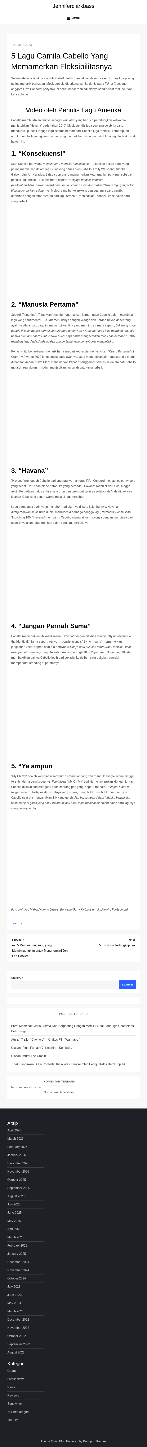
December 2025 (18, 1163)
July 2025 (13, 1204)
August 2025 (15, 1196)
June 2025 (14, 1212)
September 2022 (18, 1344)
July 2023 (13, 1286)
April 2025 (14, 1229)
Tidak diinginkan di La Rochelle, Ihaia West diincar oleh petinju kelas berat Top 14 (68, 1064)
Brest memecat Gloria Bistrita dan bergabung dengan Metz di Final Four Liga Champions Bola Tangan (72, 1028)
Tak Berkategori (18, 1412)
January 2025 (16, 1253)
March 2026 (15, 1138)
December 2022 (18, 1319)
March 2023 (15, 1311)
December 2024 (18, 1262)
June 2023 (14, 1294)
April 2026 (14, 1130)
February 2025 (17, 1245)
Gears (11, 1370)
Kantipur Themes (94, 1441)
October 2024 (16, 1278)
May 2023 (14, 1303)
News (11, 1387)
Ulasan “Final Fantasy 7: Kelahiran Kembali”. (41, 1047)
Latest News (15, 1379)
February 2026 (17, 1146)
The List (17, 923)
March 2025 (15, 1237)
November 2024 (18, 1270)
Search (17, 977)
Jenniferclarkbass (73, 6)
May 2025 (14, 1220)
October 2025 (16, 1179)
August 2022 (15, 1352)
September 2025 (18, 1188)
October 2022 (16, 1336)
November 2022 (18, 1327)
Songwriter (14, 1403)
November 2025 (18, 1171)
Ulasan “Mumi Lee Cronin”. (29, 1056)
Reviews (13, 1395)
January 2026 (16, 1155)
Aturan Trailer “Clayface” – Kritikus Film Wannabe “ (45, 1039)
